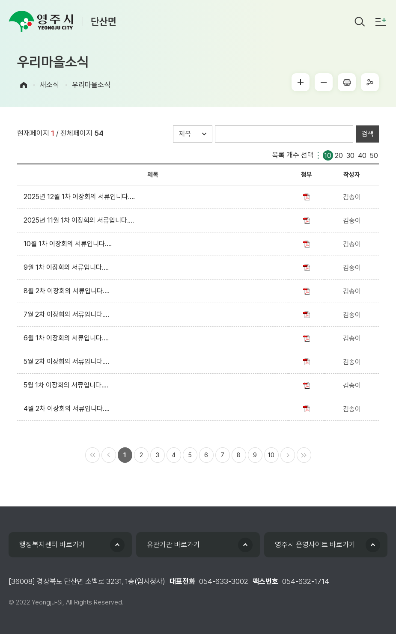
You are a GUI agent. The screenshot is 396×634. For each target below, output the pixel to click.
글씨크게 (301, 82)
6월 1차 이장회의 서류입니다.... (68, 338)
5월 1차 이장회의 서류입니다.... (68, 385)
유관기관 (173, 544)
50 (374, 155)
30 (350, 155)
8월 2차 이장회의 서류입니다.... (68, 291)
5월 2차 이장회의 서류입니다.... (68, 361)
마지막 (304, 455)
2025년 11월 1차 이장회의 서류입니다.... (80, 220)
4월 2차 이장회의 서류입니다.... (68, 409)
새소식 (49, 84)
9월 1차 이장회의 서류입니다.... (68, 267)
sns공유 (370, 82)
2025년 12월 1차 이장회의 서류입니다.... (81, 197)
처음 (92, 455)
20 (339, 155)
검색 (367, 134)
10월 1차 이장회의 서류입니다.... (69, 244)
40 (362, 155)
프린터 (347, 82)
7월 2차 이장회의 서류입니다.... (68, 314)
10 (327, 155)
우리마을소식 (91, 84)
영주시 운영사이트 (315, 544)
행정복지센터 (52, 544)
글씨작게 (324, 82)
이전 (108, 455)
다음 (287, 455)
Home (23, 85)
